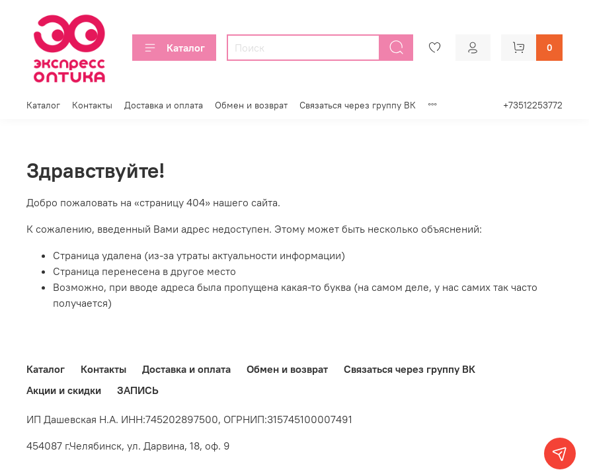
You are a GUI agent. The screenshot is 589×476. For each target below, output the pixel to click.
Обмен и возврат (251, 105)
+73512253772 (533, 105)
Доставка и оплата (163, 105)
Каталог (174, 47)
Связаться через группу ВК (357, 105)
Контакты (92, 105)
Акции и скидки (63, 390)
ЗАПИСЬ (138, 390)
